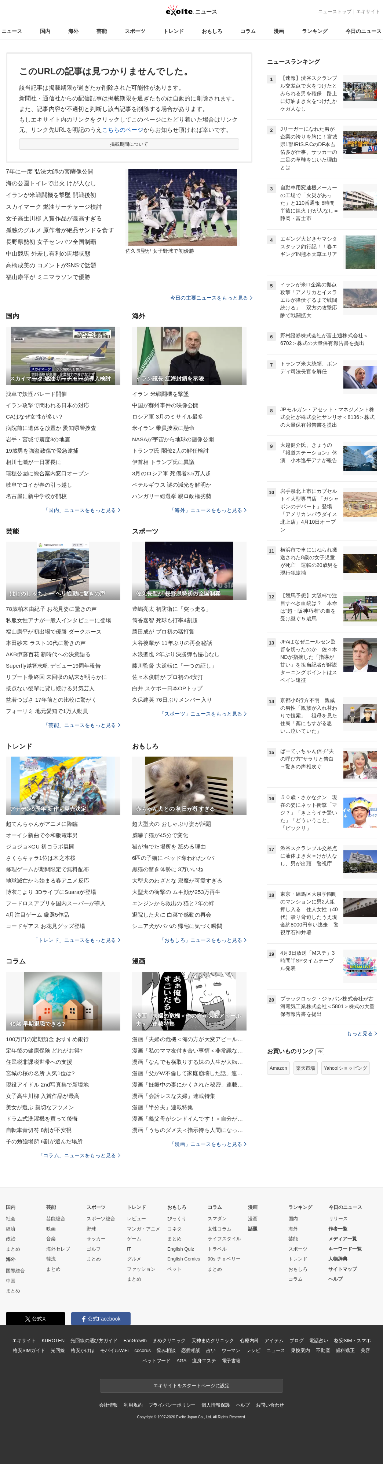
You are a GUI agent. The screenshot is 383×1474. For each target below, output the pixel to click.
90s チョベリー (224, 1259)
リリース (338, 1218)
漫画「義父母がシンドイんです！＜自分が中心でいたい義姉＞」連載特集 (189, 1118)
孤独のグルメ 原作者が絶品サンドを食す (60, 230)
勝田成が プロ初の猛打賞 (163, 631)
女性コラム (219, 1229)
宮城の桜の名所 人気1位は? (40, 1073)
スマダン (217, 1218)
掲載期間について (129, 144)
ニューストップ (334, 11)
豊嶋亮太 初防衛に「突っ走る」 (171, 609)
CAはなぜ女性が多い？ (34, 416)
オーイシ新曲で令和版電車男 (42, 835)
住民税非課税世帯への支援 (39, 1062)
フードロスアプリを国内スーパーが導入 (56, 903)
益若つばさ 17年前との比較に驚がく (51, 700)
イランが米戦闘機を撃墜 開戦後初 (51, 195)
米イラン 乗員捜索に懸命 (163, 428)
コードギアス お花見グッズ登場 (45, 926)
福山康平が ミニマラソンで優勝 (48, 277)
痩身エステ (204, 1360)
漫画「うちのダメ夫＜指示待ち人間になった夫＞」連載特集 (189, 1130)
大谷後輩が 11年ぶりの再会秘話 (172, 643)
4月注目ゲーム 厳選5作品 (37, 914)
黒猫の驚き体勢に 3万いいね (167, 869)
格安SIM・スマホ (352, 1340)
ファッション (141, 1269)
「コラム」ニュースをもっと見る (79, 1155)
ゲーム (134, 1238)
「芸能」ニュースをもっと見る (81, 725)
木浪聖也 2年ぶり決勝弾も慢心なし (176, 654)
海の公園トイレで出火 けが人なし (51, 183)
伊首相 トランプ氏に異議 (163, 462)
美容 (365, 1350)
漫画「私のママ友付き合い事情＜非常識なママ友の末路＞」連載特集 (189, 1050)
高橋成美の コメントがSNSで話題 (51, 265)
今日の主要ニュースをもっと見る (211, 298)
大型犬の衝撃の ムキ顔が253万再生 (176, 892)
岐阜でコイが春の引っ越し (39, 485)
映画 (51, 1229)
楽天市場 (305, 1068)
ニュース (11, 31)
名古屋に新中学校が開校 (36, 496)
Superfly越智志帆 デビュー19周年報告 (53, 665)
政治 (10, 1238)
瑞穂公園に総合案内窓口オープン (47, 473)
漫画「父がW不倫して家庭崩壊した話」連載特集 (189, 1073)
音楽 (51, 1238)
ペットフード (156, 1360)
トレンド (173, 31)
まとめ (13, 1249)
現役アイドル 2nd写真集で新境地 (47, 1084)
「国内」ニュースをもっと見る (81, 510)
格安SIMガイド (29, 1350)
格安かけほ (82, 1350)
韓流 (51, 1259)
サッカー (96, 1238)
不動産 (323, 1350)
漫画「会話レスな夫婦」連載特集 (173, 1096)
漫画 (279, 31)
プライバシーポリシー (172, 1405)
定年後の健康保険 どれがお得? (44, 1050)
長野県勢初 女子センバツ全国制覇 (51, 242)
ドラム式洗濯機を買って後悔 (42, 1118)
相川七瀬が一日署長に (33, 462)
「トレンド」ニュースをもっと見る (76, 940)
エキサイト (368, 11)
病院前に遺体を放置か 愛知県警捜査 (51, 428)
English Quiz (180, 1249)
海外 (73, 31)
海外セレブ (58, 1249)
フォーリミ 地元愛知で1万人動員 (47, 711)
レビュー (136, 1218)
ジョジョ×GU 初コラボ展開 (40, 846)
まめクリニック (169, 1340)
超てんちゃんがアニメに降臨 (42, 824)
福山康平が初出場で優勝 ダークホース (54, 631)
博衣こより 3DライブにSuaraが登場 (51, 892)
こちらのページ (122, 130)
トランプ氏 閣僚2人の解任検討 (170, 451)
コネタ (174, 1229)
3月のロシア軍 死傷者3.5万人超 (171, 473)
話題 (253, 1229)
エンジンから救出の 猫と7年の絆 (173, 903)
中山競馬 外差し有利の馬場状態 (48, 253)
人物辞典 (337, 1259)
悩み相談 (166, 1350)
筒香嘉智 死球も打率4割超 (165, 620)
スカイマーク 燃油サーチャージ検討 (54, 207)
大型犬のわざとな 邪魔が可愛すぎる (177, 880)
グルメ (134, 1259)
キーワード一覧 (345, 1249)
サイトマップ (342, 1269)
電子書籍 (231, 1360)
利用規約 (133, 1405)
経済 (10, 1229)
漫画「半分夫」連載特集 (162, 1107)
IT (129, 1249)
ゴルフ (94, 1249)
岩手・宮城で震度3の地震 (38, 439)
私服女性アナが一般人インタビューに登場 (58, 620)
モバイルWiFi (114, 1350)
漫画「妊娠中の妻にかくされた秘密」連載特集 (189, 1084)
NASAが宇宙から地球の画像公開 (173, 439)
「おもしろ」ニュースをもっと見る (203, 940)
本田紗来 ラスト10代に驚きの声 (46, 643)
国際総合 (15, 1270)
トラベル (217, 1249)
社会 (10, 1218)
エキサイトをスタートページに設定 (191, 1385)
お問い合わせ (270, 1405)
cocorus (142, 1350)
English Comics (183, 1259)
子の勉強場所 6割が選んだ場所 (44, 1141)
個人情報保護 (215, 1405)
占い (211, 1350)
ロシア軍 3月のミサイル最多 (167, 416)
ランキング (315, 31)
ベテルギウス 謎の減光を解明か (171, 485)
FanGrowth (135, 1340)
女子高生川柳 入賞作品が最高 (43, 1096)
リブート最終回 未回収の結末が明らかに (56, 677)
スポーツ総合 (101, 1218)
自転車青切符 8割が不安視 (39, 1130)
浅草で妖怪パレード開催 (36, 394)
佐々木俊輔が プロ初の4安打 (167, 677)
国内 (45, 31)
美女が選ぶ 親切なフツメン (40, 1107)
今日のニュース (364, 31)
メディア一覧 (342, 1238)
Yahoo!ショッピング (345, 1068)
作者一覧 (337, 1229)
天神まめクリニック (213, 1340)
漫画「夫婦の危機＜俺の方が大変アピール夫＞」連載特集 (189, 1039)
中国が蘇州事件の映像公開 (165, 405)
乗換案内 (300, 1350)
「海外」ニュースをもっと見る (208, 510)
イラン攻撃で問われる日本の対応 (47, 405)
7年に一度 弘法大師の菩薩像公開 (50, 171)
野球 (91, 1229)
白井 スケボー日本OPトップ (167, 688)
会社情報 (108, 1405)
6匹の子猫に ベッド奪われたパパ (173, 858)
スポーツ (135, 31)
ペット (174, 1269)
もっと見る (362, 1033)
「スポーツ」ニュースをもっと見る (203, 714)
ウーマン (231, 1350)
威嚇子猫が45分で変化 (160, 835)
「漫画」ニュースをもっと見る (208, 1144)
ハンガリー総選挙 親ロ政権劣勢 (171, 496)
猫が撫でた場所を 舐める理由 (169, 846)
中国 (10, 1281)
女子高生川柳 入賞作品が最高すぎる (54, 218)
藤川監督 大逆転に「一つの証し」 (174, 665)
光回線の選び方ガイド (94, 1340)
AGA (181, 1360)
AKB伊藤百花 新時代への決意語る (48, 654)
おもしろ (212, 31)
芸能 (101, 31)
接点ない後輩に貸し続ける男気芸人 (50, 688)
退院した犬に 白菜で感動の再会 (171, 914)
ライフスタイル (224, 1238)
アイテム (274, 1340)
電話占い (318, 1340)
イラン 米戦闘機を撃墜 (160, 394)
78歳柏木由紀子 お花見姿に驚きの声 (51, 609)
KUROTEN (53, 1340)
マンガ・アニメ (143, 1229)
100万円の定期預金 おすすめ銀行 (47, 1039)
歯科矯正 (345, 1350)
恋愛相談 (190, 1350)
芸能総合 (55, 1218)
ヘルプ (335, 1279)
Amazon (278, 1068)
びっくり (176, 1218)
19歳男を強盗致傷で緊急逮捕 (42, 451)
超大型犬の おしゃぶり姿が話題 (171, 824)
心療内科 (249, 1340)
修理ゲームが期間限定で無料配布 (47, 869)
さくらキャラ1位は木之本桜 (41, 858)
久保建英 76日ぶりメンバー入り (172, 700)
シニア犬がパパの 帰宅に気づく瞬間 (177, 926)
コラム (248, 31)
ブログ (296, 1340)
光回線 (58, 1350)
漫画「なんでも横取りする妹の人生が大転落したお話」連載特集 (189, 1062)
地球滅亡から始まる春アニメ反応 (47, 880)
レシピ (253, 1350)
